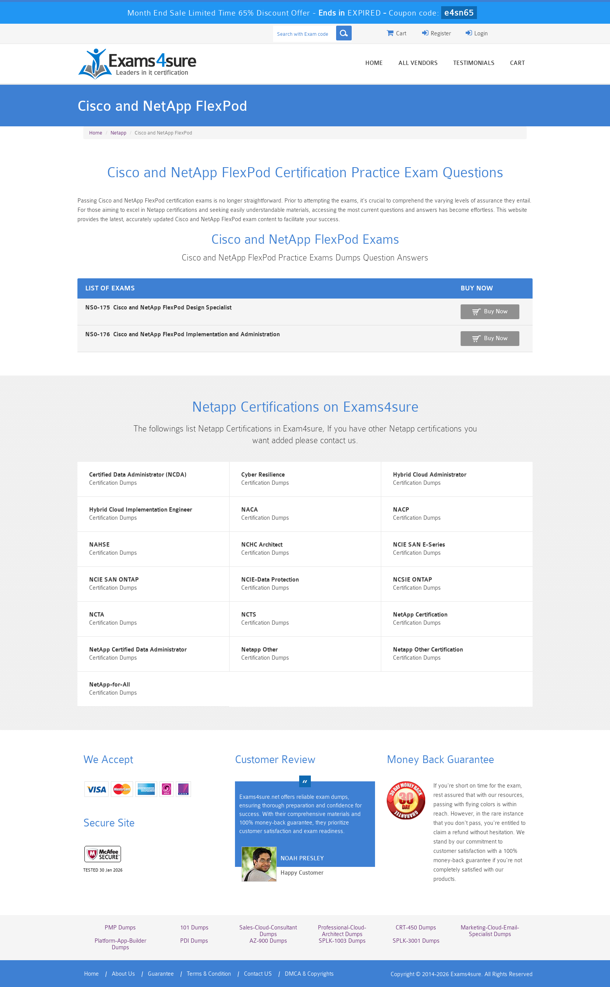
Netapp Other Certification (428, 649)
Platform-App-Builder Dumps (120, 944)
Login (477, 33)
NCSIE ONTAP (412, 579)
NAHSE (99, 545)
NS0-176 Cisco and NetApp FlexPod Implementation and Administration (182, 334)
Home (374, 63)
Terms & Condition (209, 974)
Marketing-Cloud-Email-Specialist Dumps (490, 931)
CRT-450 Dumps (416, 927)
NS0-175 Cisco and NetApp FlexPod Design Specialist (158, 307)
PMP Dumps (120, 927)
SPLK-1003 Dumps (342, 941)
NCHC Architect (261, 545)
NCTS (248, 614)
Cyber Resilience (263, 475)
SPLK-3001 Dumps (416, 941)
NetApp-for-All (109, 684)
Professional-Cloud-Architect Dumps (342, 931)
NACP (401, 510)
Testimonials (473, 63)
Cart (517, 63)
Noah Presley (302, 858)
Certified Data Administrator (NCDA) (137, 475)
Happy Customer (302, 873)
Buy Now (496, 311)
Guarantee (161, 974)
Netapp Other (259, 649)
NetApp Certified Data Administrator (138, 649)
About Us (123, 974)
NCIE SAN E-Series (419, 545)
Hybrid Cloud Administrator (429, 475)
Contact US (258, 974)
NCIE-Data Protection (270, 579)
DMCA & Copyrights (309, 974)
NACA (249, 510)
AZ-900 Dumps (268, 941)
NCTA (96, 614)
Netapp (118, 133)
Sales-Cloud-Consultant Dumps (268, 931)
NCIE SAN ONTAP (114, 579)
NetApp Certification (420, 614)
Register (436, 33)
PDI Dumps (194, 941)
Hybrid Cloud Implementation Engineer (140, 510)
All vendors (418, 63)
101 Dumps (194, 927)
